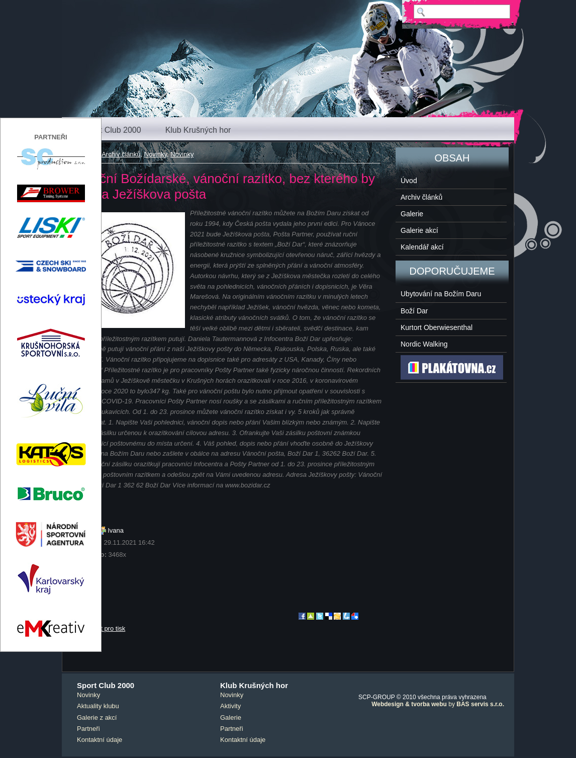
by (437, 704)
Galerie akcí (419, 230)
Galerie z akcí (97, 717)
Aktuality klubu (98, 706)
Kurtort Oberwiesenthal (436, 327)
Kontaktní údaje (99, 739)
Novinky (155, 154)
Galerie (412, 214)
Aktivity (230, 706)
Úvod (409, 181)
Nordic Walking (424, 344)
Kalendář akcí (422, 247)
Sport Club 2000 (112, 130)
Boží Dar (414, 311)
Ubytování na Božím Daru (441, 294)
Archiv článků (121, 154)
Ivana (116, 530)
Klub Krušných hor (198, 130)
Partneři (88, 728)
